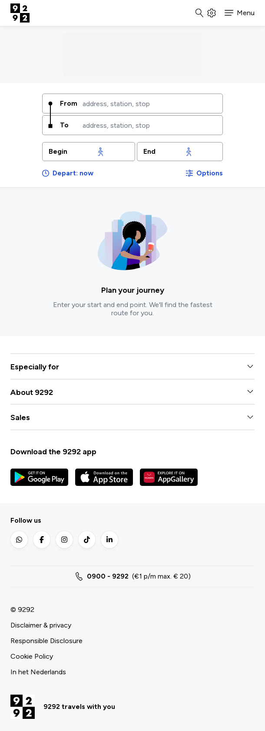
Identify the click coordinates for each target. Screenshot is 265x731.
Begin (58, 151)
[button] (239, 13)
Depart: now (67, 173)
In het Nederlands (38, 672)
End (149, 151)
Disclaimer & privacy (40, 625)
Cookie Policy (31, 656)
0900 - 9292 (108, 576)
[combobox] (149, 103)
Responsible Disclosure (46, 641)
